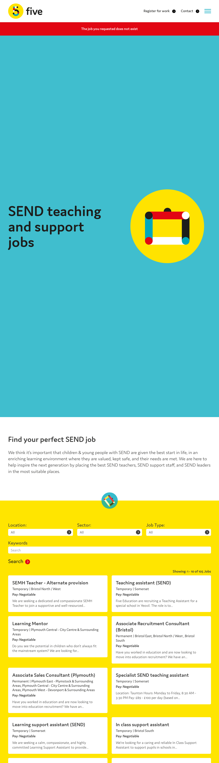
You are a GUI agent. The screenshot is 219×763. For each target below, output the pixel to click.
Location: (17, 525)
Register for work (160, 11)
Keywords (17, 543)
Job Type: (155, 525)
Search (19, 561)
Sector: (84, 525)
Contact (190, 11)
